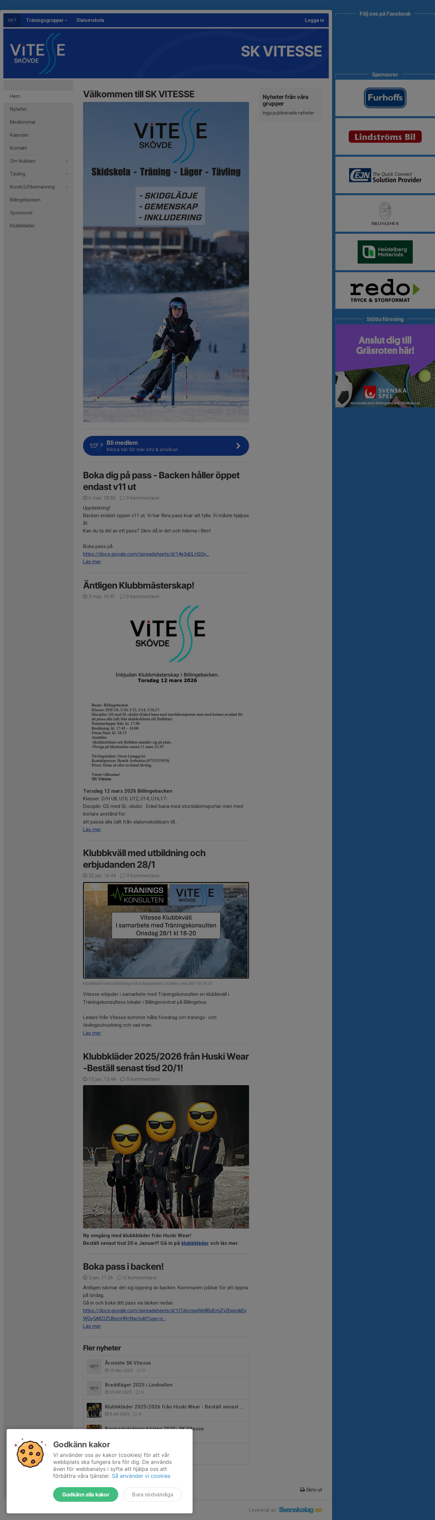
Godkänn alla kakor (85, 1494)
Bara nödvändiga (152, 1494)
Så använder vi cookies (141, 1476)
